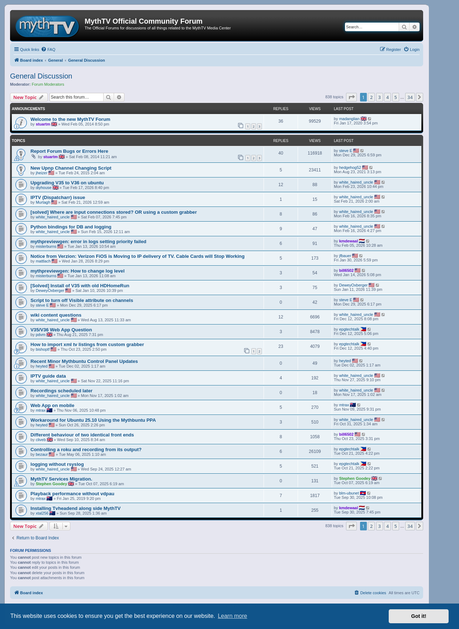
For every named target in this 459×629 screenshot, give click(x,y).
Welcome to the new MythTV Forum (70, 119)
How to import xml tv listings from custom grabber (87, 344)
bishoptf (43, 349)
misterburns (46, 246)
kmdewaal (348, 241)
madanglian (349, 119)
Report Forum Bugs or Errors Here (69, 151)
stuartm (43, 124)
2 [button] (371, 97)
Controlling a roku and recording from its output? (86, 449)
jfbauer (345, 256)
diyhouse (44, 187)
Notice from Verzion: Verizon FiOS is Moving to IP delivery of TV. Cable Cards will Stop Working (137, 256)
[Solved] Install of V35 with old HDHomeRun (79, 285)
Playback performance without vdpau (72, 493)
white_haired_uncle (356, 182)
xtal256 (42, 513)
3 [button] (379, 97)
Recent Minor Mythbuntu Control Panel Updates (84, 361)
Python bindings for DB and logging (71, 227)
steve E (345, 150)
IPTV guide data (48, 376)
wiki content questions (55, 315)
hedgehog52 (350, 167)
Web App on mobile (52, 405)
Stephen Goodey (51, 484)
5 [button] (395, 97)
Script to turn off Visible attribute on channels (81, 300)
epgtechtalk (349, 329)
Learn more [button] (232, 616)
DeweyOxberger (50, 290)
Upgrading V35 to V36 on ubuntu (67, 182)
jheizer (41, 173)
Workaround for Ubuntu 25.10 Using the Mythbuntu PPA (93, 420)
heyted (42, 366)
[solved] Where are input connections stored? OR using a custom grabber (113, 212)
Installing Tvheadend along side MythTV (75, 508)
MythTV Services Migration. (61, 479)
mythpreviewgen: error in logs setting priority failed (88, 241)
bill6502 (346, 270)
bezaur (42, 454)
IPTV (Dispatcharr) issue (57, 197)
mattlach (43, 261)
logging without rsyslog (57, 464)
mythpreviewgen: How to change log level (77, 271)
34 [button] (410, 97)
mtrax (41, 410)
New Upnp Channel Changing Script (71, 168)
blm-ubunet (349, 493)
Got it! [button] (418, 616)
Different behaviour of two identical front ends (82, 435)
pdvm (41, 334)
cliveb (41, 440)
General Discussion (41, 76)
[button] (351, 97)
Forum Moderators (48, 84)
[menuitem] (48, 49)
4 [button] (387, 97)
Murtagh (43, 202)
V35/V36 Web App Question (61, 329)
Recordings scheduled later (61, 390)
